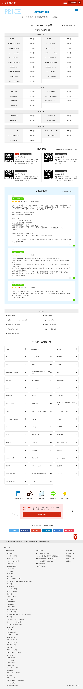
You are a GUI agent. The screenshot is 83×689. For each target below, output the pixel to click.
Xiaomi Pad (34, 403)
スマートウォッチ (36, 465)
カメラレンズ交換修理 (14, 324)
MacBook (34, 450)
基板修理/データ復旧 (13, 329)
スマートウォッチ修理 (13, 672)
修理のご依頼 (70, 558)
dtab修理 (9, 594)
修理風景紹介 (41, 563)
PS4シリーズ (10, 434)
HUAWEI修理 (10, 568)
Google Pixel (35, 356)
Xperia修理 (10, 573)
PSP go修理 (10, 647)
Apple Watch (60, 450)
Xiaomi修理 (10, 576)
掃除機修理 (10, 670)
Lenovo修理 (10, 604)
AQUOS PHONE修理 (13, 561)
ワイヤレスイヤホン (62, 411)
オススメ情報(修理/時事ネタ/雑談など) (48, 556)
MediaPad (9, 395)
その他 (33, 481)
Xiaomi (59, 364)
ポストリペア (9, 3)
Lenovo (33, 395)
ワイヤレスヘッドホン (12, 419)
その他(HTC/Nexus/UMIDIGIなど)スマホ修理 (19, 581)
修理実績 (68, 556)
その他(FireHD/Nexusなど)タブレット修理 (19, 614)
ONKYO (33, 419)
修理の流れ (69, 550)
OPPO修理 (10, 571)
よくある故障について (43, 553)
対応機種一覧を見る (69, 25)
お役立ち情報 (39, 550)
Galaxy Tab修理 (11, 596)
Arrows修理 (10, 558)
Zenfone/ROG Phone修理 (14, 578)
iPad (58, 372)
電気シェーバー (10, 473)
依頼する (73, 2)
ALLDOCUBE (60, 380)
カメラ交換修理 (49, 320)
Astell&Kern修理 (11, 632)
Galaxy (8, 356)
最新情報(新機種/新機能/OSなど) (46, 558)
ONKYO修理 (10, 627)
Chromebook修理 (12, 589)
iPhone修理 (10, 553)
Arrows (59, 349)
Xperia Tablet (10, 403)
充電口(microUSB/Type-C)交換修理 (17, 320)
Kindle (58, 388)
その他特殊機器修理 (12, 685)
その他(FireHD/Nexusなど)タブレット (66, 403)
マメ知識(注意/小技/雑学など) (45, 561)
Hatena (58, 530)
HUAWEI (59, 356)
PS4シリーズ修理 (12, 639)
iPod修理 (9, 617)
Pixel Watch (34, 458)
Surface (8, 380)
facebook (25, 530)
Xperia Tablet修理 (12, 609)
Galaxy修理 (10, 563)
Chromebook (35, 380)
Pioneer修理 (10, 629)
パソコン (59, 473)
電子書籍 (59, 465)
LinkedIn (47, 530)
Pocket (70, 530)
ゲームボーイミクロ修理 (14, 652)
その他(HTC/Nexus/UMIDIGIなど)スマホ (40, 372)
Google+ (36, 530)
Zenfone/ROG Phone (12, 372)
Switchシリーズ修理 (12, 634)
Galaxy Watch (10, 458)
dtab (7, 388)
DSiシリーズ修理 (12, 650)
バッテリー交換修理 (50, 324)
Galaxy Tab (34, 388)
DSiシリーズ (35, 442)
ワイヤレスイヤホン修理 (14, 622)
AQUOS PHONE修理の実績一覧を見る (67, 149)
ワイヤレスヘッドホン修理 (14, 624)
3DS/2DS (59, 427)
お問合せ (68, 561)
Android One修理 (12, 556)
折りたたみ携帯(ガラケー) (38, 473)
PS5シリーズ (35, 434)
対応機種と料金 (10, 550)
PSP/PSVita (60, 434)
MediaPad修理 (11, 601)
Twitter (14, 530)
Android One (35, 349)
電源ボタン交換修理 (50, 329)
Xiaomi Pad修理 (11, 612)
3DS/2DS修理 (11, 637)
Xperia (33, 364)
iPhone (8, 349)
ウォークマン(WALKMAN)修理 (15, 619)
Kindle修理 (10, 599)
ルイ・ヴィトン (61, 458)
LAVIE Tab (60, 395)
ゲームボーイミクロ (62, 442)
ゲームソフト (10, 450)
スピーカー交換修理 (13, 333)
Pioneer (59, 419)
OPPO (8, 364)
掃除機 (8, 465)
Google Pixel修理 (12, 566)
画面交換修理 (11, 315)
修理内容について (42, 566)
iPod (7, 411)
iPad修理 (9, 584)
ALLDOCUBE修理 (12, 591)
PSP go (8, 442)
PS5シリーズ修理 (12, 642)
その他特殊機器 (10, 481)
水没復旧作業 (48, 315)
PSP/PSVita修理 (11, 644)
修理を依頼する (42, 514)
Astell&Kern (9, 427)
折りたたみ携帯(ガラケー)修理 (15, 680)
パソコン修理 (11, 683)
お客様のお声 (70, 553)
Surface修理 (10, 586)
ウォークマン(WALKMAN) (38, 411)
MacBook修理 (11, 657)
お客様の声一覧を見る (68, 191)
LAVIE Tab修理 (11, 606)
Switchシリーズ (35, 427)
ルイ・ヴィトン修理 (12, 667)
